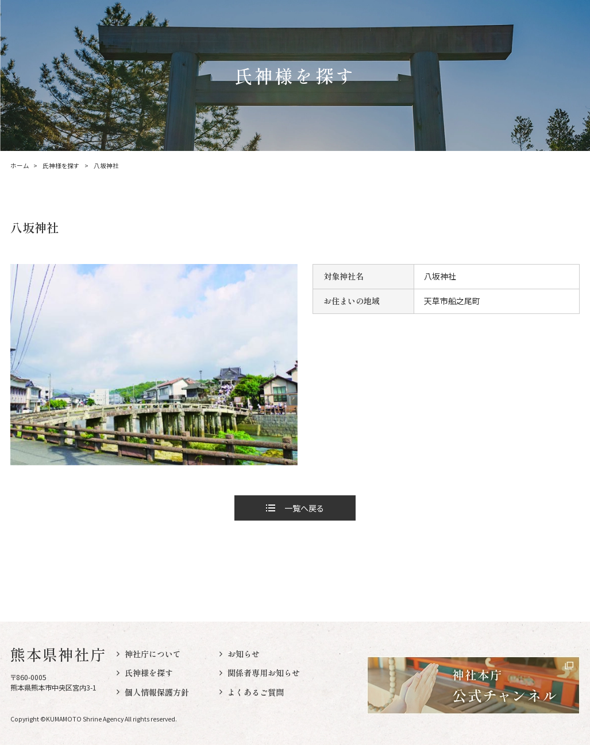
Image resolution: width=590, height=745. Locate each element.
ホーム (19, 166)
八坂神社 (106, 166)
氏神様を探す (61, 166)
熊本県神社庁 (58, 654)
